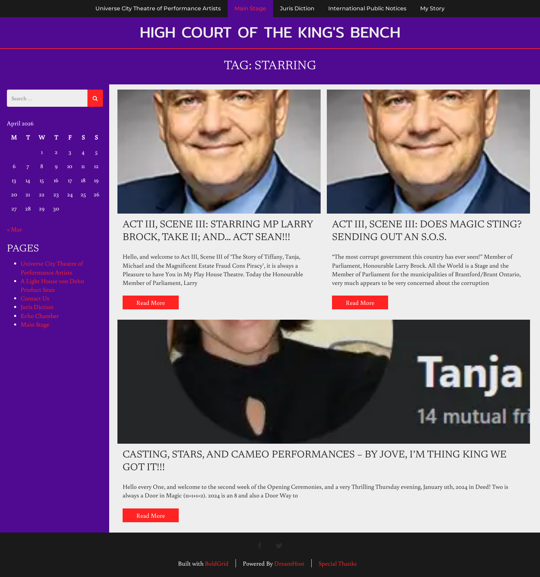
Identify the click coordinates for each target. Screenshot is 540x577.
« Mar (14, 229)
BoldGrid (217, 563)
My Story (432, 8)
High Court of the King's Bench (270, 32)
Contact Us (35, 298)
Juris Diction (297, 8)
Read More (150, 302)
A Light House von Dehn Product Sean (52, 285)
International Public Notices (367, 8)
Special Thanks (338, 563)
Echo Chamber (40, 315)
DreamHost (289, 563)
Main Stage (250, 8)
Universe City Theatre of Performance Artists (158, 8)
